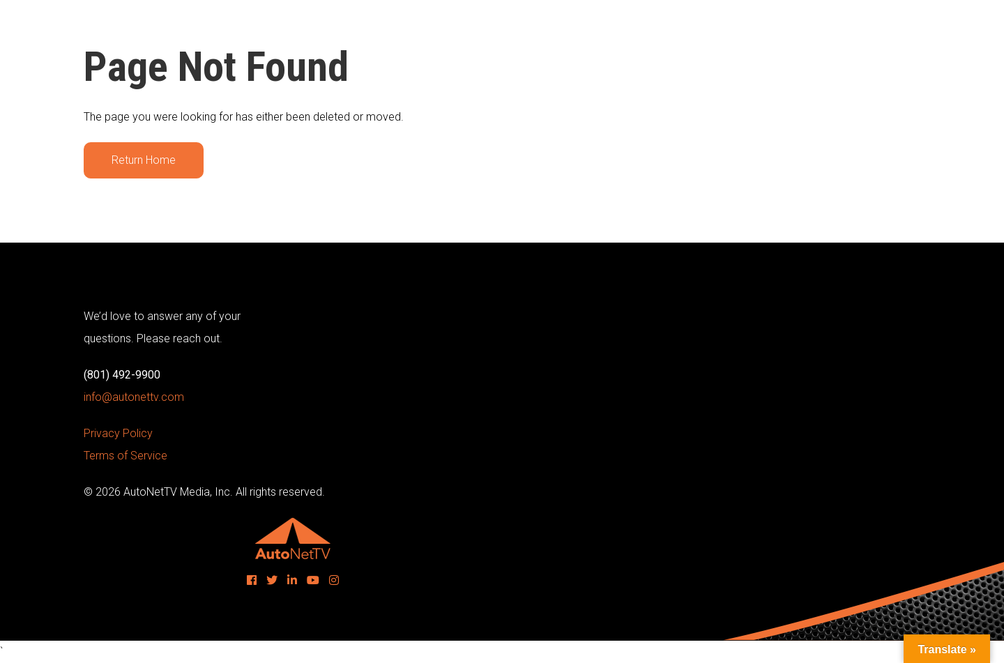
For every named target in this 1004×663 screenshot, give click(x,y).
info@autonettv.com (134, 397)
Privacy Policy (118, 433)
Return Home (144, 160)
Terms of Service (125, 455)
